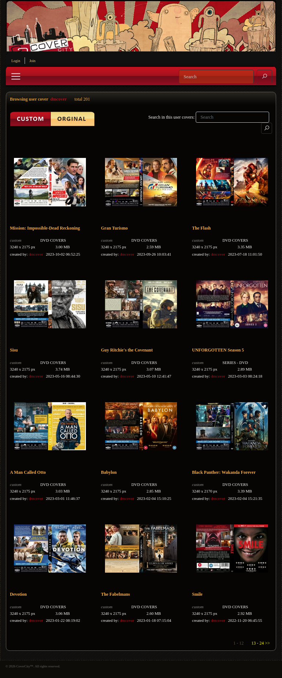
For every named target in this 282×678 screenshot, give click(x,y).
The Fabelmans (115, 594)
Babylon (109, 472)
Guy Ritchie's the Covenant (127, 350)
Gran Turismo (114, 228)
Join (32, 61)
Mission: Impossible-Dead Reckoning (45, 228)
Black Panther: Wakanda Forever (224, 472)
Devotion (18, 594)
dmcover (58, 99)
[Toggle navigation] (16, 76)
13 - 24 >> (260, 643)
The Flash (201, 228)
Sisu (14, 350)
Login (15, 61)
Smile (197, 594)
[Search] (216, 77)
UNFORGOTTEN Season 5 (218, 350)
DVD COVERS (53, 240)
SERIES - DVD (235, 362)
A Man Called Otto (28, 472)
